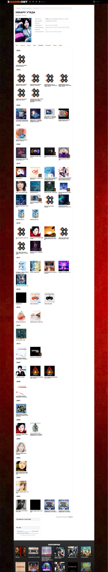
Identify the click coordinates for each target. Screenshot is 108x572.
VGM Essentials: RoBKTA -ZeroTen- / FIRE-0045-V (21, 85)
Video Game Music (45, 308)
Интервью (48, 45)
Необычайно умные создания (85, 560)
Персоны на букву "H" (27, 8)
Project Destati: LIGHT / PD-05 (21, 241)
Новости (22, 45)
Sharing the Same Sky (21, 326)
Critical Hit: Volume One (34, 362)
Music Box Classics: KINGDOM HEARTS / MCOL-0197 (59, 209)
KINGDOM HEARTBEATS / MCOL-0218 (21, 209)
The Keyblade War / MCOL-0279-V (34, 158)
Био (17, 45)
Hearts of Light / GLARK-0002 (46, 195)
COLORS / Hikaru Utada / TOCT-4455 (21, 499)
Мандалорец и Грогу (72, 544)
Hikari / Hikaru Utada (46, 25)
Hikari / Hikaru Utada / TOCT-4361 (34, 518)
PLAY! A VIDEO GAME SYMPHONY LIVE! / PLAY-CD (34, 383)
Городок (30, 559)
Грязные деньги (84, 544)
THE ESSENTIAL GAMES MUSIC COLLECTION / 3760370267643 (20, 122)
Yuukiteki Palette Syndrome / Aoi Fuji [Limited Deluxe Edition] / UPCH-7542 (46, 181)
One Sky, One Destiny (33, 275)
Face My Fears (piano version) (46, 209)
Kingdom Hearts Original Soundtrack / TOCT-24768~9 (59, 518)
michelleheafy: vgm (20, 345)
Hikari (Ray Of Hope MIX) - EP (21, 290)
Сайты (60, 45)
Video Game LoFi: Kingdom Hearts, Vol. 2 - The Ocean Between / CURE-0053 (34, 121)
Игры (34, 45)
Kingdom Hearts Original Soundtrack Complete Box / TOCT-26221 (21, 421)
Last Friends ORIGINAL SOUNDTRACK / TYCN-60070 (21, 364)
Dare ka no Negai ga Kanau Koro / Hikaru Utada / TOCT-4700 (21, 479)
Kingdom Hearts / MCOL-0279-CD (46, 158)
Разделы (42, 1)
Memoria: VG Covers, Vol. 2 (59, 276)
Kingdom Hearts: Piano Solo (34, 327)
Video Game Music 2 (33, 308)
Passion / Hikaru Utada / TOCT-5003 (21, 460)
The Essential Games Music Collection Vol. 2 (21, 161)
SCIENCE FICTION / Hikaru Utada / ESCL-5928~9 (21, 100)
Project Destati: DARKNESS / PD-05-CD (33, 256)
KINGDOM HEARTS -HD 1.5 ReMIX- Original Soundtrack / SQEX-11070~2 (46, 86)
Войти (98, 1)
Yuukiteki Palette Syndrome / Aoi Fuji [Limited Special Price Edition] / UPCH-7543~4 (59, 181)
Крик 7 (69, 559)
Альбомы (40, 45)
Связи (54, 45)
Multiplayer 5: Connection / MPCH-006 (34, 180)
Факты (29, 45)
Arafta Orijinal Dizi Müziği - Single (59, 545)
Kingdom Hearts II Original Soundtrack (50, 31)
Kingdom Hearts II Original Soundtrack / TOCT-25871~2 (34, 441)
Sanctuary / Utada (20, 382)
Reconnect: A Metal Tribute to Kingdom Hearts (20, 276)
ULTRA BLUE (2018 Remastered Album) (33, 241)
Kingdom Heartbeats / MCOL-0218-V (33, 205)
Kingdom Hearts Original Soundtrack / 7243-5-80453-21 (47, 518)
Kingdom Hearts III (33, 194)
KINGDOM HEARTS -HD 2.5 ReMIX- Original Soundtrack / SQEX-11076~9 (59, 86)
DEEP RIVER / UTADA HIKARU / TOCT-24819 (21, 518)
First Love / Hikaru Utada (21, 194)
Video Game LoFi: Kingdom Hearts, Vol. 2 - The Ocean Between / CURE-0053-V (47, 118)
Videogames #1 (19, 179)
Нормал (17, 559)
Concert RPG (18, 308)
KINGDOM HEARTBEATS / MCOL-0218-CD (59, 195)
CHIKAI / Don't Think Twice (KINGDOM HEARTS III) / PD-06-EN (47, 241)
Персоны (19, 8)
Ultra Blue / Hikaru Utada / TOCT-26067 (21, 440)
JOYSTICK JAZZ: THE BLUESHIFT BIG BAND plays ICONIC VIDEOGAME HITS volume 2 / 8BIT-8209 (34, 101)
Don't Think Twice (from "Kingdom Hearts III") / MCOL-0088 (21, 256)
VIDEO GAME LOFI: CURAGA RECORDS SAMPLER (52, 27)
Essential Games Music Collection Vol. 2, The (59, 241)
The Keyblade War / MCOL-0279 (60, 161)
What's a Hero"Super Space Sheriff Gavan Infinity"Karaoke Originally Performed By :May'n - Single (47, 546)
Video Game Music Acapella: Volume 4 (45, 276)
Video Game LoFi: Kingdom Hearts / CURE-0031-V (59, 121)
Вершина (17, 544)
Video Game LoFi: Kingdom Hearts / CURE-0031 (21, 142)
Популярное (54, 532)
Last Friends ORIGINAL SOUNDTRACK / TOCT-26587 (21, 402)
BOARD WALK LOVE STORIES (34, 544)
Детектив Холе (58, 559)
